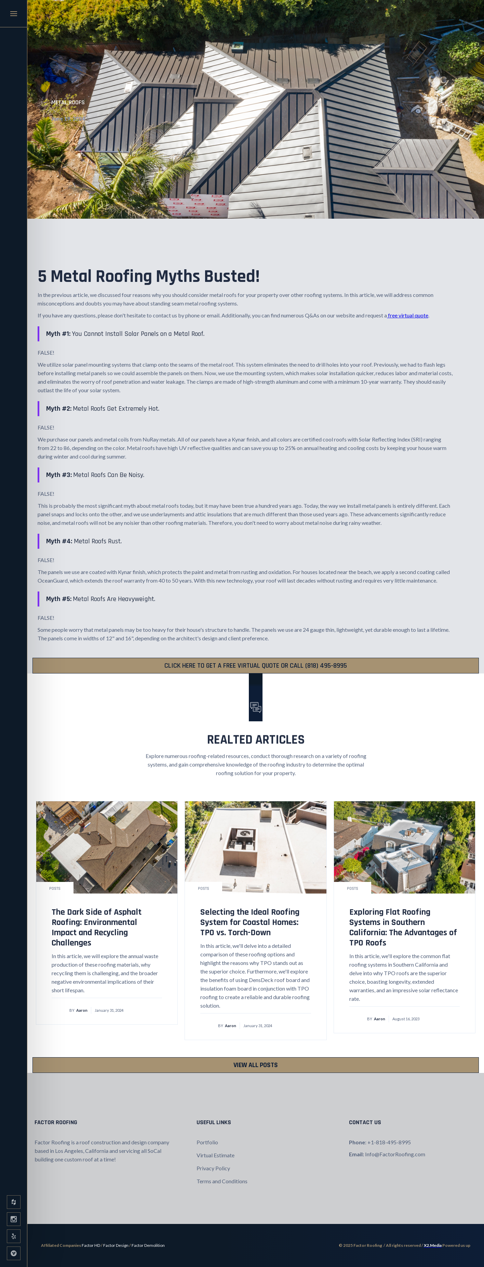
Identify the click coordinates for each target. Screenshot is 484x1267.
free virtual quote (407, 315)
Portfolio (207, 1142)
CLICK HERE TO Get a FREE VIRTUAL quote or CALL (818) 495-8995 (255, 665)
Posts (54, 888)
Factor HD (91, 1245)
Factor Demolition (148, 1245)
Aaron (82, 1010)
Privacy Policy (213, 1168)
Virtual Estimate (215, 1155)
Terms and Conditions (222, 1181)
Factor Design (116, 1245)
